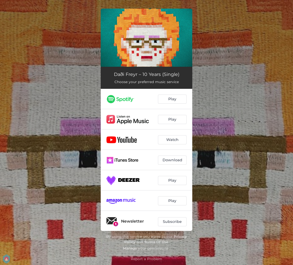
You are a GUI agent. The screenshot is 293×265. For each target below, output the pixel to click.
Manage (130, 248)
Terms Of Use (156, 242)
